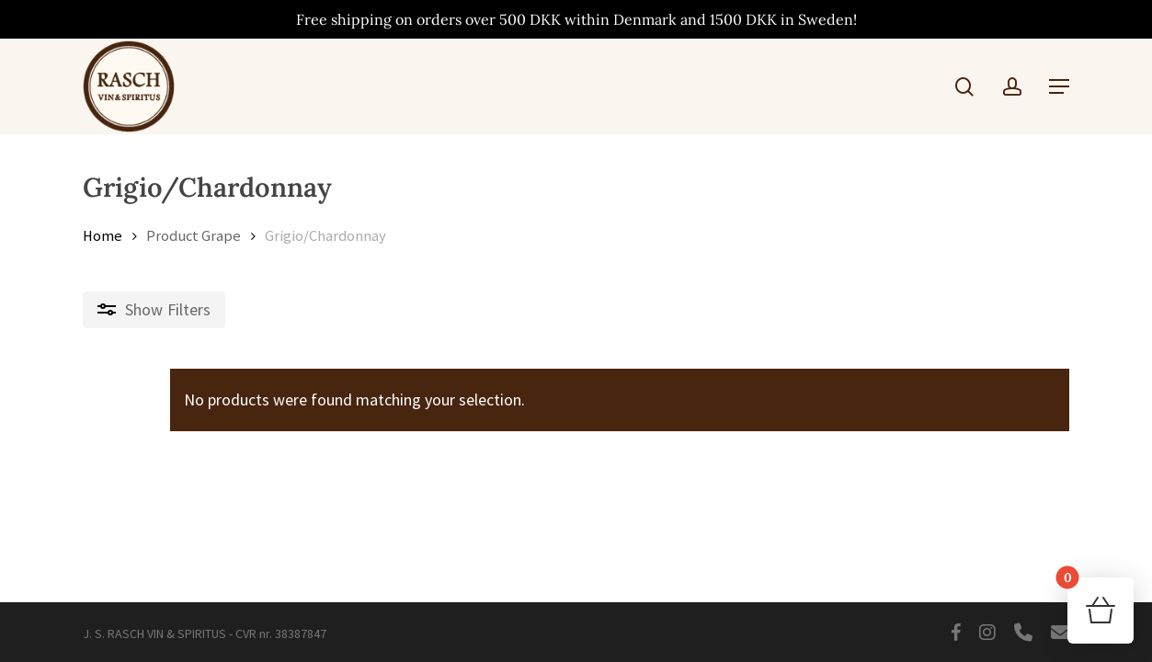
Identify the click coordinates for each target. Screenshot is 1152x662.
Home (102, 235)
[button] (1059, 86)
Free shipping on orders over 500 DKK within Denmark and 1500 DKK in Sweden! (576, 19)
